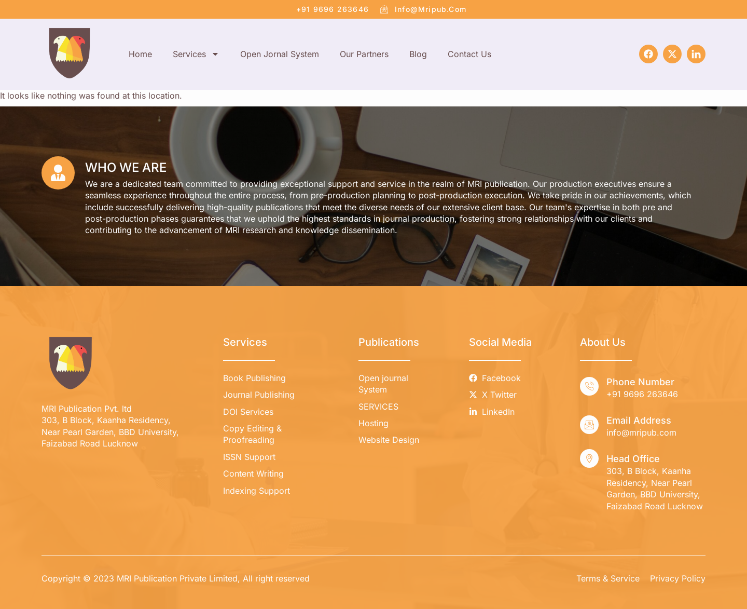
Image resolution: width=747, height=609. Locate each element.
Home (140, 54)
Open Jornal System (279, 54)
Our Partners (364, 54)
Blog (418, 54)
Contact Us (469, 54)
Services (196, 54)
